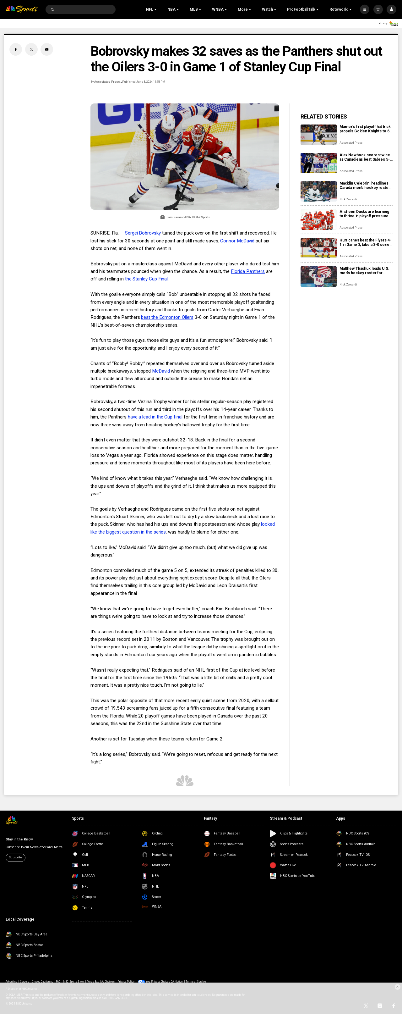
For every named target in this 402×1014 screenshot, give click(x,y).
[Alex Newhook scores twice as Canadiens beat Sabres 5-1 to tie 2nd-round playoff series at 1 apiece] (319, 163)
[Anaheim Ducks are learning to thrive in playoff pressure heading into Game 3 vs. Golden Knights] (319, 219)
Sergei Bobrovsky (143, 233)
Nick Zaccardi (348, 199)
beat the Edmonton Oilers (167, 317)
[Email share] (47, 49)
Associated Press (107, 81)
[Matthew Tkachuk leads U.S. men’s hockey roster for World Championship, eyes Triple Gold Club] (319, 276)
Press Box (93, 981)
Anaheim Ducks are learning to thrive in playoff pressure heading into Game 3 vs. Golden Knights (364, 213)
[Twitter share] (31, 49)
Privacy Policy (126, 981)
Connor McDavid (237, 241)
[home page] (22, 9)
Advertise (11, 981)
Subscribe (15, 857)
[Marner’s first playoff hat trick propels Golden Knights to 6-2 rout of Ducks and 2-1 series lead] (319, 135)
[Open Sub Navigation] (156, 9)
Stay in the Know (19, 839)
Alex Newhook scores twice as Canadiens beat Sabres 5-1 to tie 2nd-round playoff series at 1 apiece (366, 157)
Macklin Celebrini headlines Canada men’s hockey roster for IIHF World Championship (365, 185)
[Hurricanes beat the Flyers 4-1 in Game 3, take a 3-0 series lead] (319, 248)
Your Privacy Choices (158, 981)
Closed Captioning (42, 981)
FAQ (58, 981)
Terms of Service (196, 981)
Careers (24, 981)
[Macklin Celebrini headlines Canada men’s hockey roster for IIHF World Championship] (319, 191)
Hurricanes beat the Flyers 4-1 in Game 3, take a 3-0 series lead (366, 242)
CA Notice (177, 981)
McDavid (161, 371)
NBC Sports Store (73, 981)
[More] (364, 9)
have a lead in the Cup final (155, 417)
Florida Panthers (248, 271)
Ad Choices (107, 981)
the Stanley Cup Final (146, 279)
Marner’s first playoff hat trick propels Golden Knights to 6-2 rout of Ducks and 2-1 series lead (365, 129)
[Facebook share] (15, 49)
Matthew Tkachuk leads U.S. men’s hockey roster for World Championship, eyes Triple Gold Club (364, 270)
